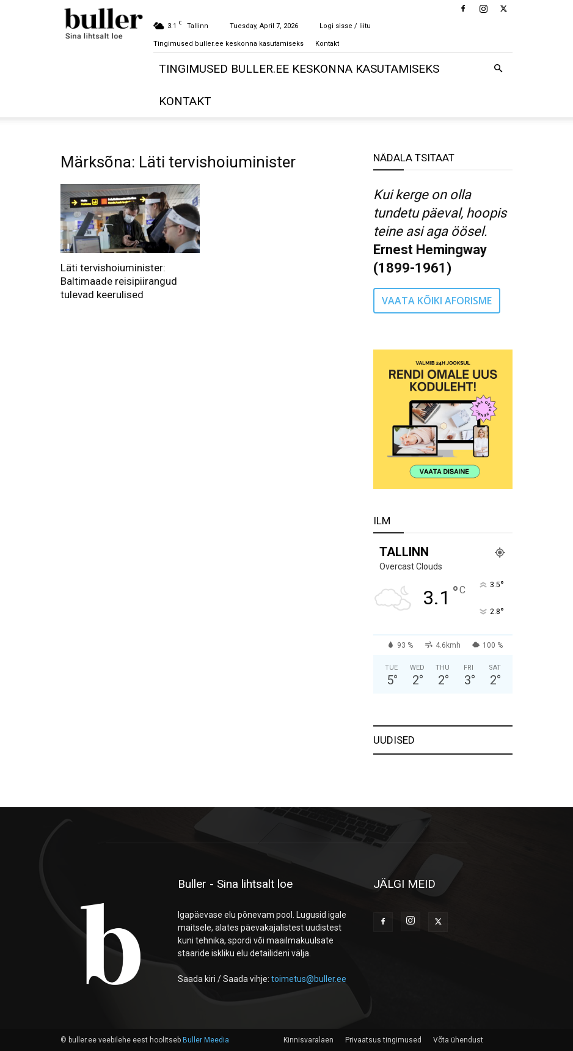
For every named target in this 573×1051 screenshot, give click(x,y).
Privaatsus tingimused (383, 1040)
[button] (498, 69)
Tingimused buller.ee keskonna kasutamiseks (228, 44)
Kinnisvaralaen (308, 1040)
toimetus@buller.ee (308, 979)
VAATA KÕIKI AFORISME (437, 300)
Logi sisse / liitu (345, 26)
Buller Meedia (206, 1040)
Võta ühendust (458, 1040)
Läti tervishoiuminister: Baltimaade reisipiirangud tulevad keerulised (118, 281)
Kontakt (327, 44)
